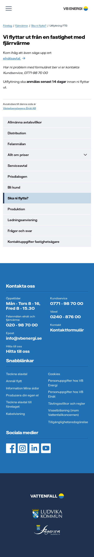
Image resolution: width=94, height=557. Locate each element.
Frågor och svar (20, 231)
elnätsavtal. (14, 58)
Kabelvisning (15, 414)
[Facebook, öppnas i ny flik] (11, 448)
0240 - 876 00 (65, 316)
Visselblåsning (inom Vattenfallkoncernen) (63, 412)
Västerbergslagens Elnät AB (19, 108)
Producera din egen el (22, 395)
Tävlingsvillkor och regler (66, 403)
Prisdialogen (17, 176)
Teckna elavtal (16, 374)
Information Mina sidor (22, 388)
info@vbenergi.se (24, 338)
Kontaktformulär (67, 329)
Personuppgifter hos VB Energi (65, 383)
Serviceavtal (17, 166)
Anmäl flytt (14, 381)
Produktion (16, 209)
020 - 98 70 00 (22, 324)
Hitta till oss (18, 351)
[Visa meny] (8, 8)
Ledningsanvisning (22, 220)
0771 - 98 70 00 (66, 303)
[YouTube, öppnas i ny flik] (46, 448)
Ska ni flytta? (38, 25)
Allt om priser (48, 154)
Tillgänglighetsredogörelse (68, 422)
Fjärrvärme (21, 25)
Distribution (17, 133)
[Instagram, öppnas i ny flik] (22, 448)
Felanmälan (17, 144)
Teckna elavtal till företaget (19, 404)
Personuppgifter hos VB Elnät (65, 394)
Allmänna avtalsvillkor (25, 122)
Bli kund (14, 187)
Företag (7, 25)
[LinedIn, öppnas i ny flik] (34, 448)
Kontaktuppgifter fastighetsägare (33, 242)
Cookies (54, 374)
